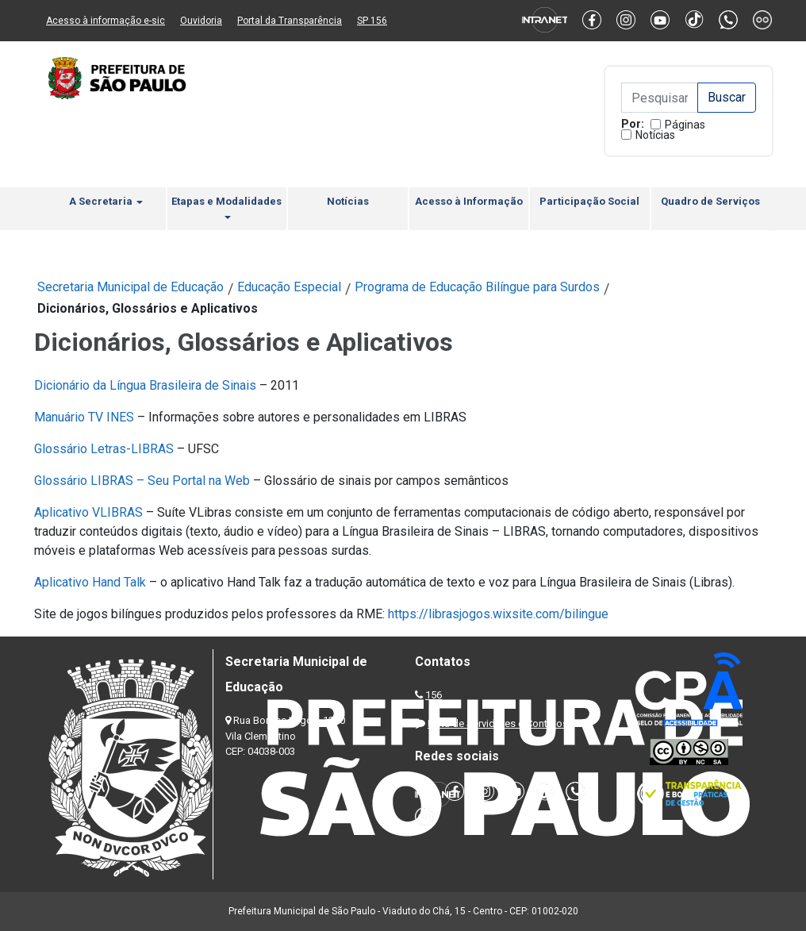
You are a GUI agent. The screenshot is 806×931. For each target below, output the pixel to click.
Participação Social (589, 201)
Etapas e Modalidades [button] (226, 207)
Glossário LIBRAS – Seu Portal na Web (142, 480)
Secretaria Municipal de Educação (130, 286)
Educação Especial (289, 286)
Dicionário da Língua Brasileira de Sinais (145, 385)
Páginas (685, 124)
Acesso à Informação (469, 201)
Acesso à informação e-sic (105, 20)
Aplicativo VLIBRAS (88, 512)
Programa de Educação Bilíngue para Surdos (477, 286)
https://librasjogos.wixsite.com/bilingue (498, 613)
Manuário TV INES (84, 417)
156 (433, 695)
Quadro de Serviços (710, 201)
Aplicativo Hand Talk (90, 582)
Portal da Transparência (289, 20)
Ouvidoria (201, 20)
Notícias (655, 135)
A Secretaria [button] (106, 201)
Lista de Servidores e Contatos (498, 723)
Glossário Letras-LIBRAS (104, 448)
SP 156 (372, 20)
